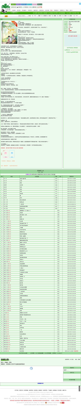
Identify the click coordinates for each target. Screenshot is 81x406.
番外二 (5, 317)
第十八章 (6, 214)
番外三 (5, 319)
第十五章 (6, 208)
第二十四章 (6, 227)
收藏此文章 (28, 174)
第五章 (5, 187)
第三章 (5, 182)
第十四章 (6, 206)
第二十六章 (6, 231)
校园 (20, 148)
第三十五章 (6, 251)
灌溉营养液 (40, 174)
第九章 (5, 195)
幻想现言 (45, 13)
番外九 (5, 331)
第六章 (5, 189)
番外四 (5, 321)
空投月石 (45, 174)
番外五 (5, 323)
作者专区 (30, 10)
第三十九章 (6, 259)
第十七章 (6, 212)
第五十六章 (6, 295)
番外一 (5, 314)
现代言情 (40, 13)
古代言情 (35, 13)
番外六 (5, 325)
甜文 (18, 148)
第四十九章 (6, 280)
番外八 (5, 329)
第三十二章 (6, 244)
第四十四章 (6, 270)
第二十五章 (6, 229)
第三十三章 (6, 246)
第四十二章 (6, 265)
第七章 (5, 191)
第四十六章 (6, 274)
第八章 (5, 193)
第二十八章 (6, 236)
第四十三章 (6, 268)
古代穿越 (50, 13)
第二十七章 (6, 234)
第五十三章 (6, 289)
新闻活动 (41, 10)
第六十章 (6, 304)
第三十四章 (6, 248)
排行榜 (19, 10)
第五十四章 (6, 291)
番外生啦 (6, 346)
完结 (78, 13)
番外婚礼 (6, 338)
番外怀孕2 (6, 344)
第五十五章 (6, 293)
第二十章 (6, 219)
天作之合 (14, 148)
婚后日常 (6, 340)
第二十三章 (6, 225)
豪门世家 (10, 148)
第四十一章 (6, 263)
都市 (7, 148)
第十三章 (6, 204)
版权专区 (36, 10)
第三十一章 (6, 242)
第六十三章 (6, 310)
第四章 (5, 185)
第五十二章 (6, 287)
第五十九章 (6, 302)
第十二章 (6, 202)
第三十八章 (6, 257)
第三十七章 (6, 255)
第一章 (5, 178)
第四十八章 (6, 278)
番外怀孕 (6, 342)
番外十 (5, 334)
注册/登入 (62, 10)
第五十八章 (6, 300)
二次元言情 (68, 13)
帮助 (67, 10)
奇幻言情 (55, 13)
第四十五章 (6, 272)
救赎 (22, 148)
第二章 (5, 180)
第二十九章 (6, 238)
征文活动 (47, 10)
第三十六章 (6, 253)
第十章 (5, 197)
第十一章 (6, 200)
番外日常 (6, 336)
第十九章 (6, 217)
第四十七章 (6, 276)
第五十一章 (6, 285)
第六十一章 (6, 306)
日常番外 (6, 349)
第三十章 (6, 240)
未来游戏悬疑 (61, 13)
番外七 (5, 327)
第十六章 (6, 210)
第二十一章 (6, 221)
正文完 (5, 312)
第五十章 (6, 283)
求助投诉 (56, 10)
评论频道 (24, 10)
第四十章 (6, 261)
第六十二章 (6, 308)
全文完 (5, 351)
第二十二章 (6, 223)
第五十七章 (6, 297)
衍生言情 (74, 13)
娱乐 (71, 10)
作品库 (14, 10)
